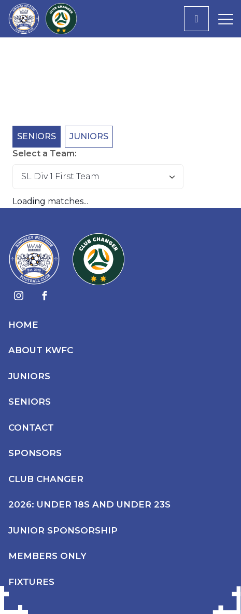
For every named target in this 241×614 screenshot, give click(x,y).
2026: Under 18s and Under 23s (89, 504)
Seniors (36, 136)
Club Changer (45, 479)
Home (23, 324)
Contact (31, 427)
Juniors (88, 136)
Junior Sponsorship (63, 530)
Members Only (47, 556)
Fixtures (31, 582)
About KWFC (40, 350)
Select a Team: (44, 153)
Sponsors (35, 453)
